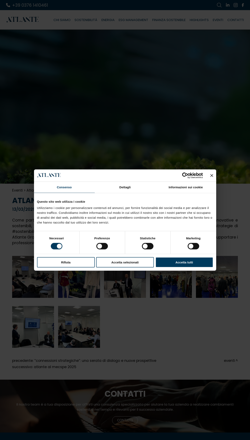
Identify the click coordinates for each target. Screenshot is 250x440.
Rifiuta (66, 262)
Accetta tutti (184, 262)
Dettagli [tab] (125, 187)
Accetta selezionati (125, 262)
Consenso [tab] (64, 187)
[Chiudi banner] (211, 175)
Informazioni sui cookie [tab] (186, 187)
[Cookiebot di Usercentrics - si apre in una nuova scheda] (185, 175)
